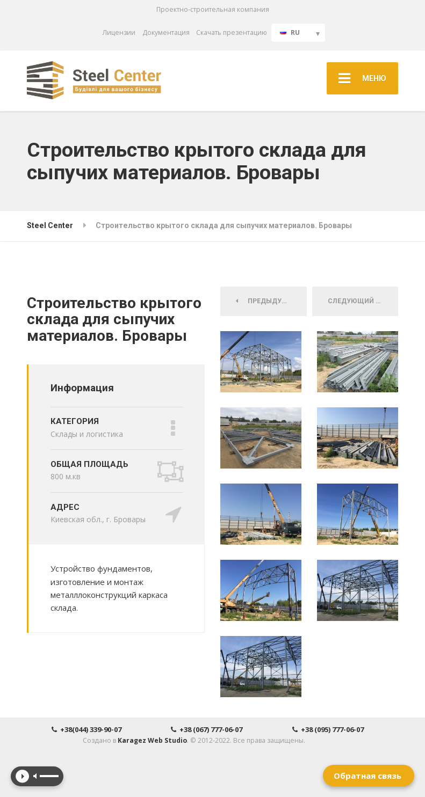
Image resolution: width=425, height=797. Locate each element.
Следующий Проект (363, 301)
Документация (166, 32)
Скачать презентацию (231, 32)
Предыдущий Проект (271, 301)
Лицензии (119, 32)
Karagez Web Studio (152, 740)
